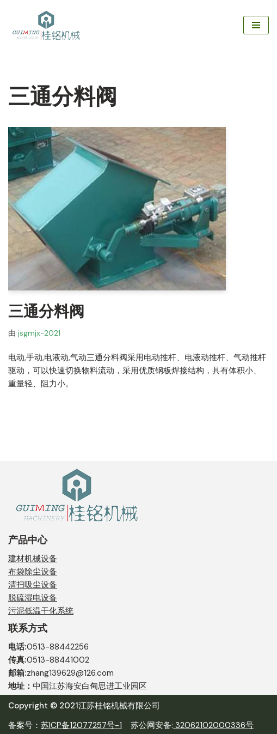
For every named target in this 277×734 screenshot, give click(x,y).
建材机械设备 (32, 558)
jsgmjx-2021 (39, 333)
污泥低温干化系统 (40, 610)
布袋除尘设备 (32, 571)
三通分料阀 (46, 311)
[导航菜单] (256, 25)
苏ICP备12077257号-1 (81, 725)
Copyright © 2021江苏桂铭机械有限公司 (84, 705)
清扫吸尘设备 (32, 584)
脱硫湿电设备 (32, 597)
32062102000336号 (213, 725)
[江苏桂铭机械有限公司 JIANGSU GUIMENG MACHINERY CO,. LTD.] (47, 25)
